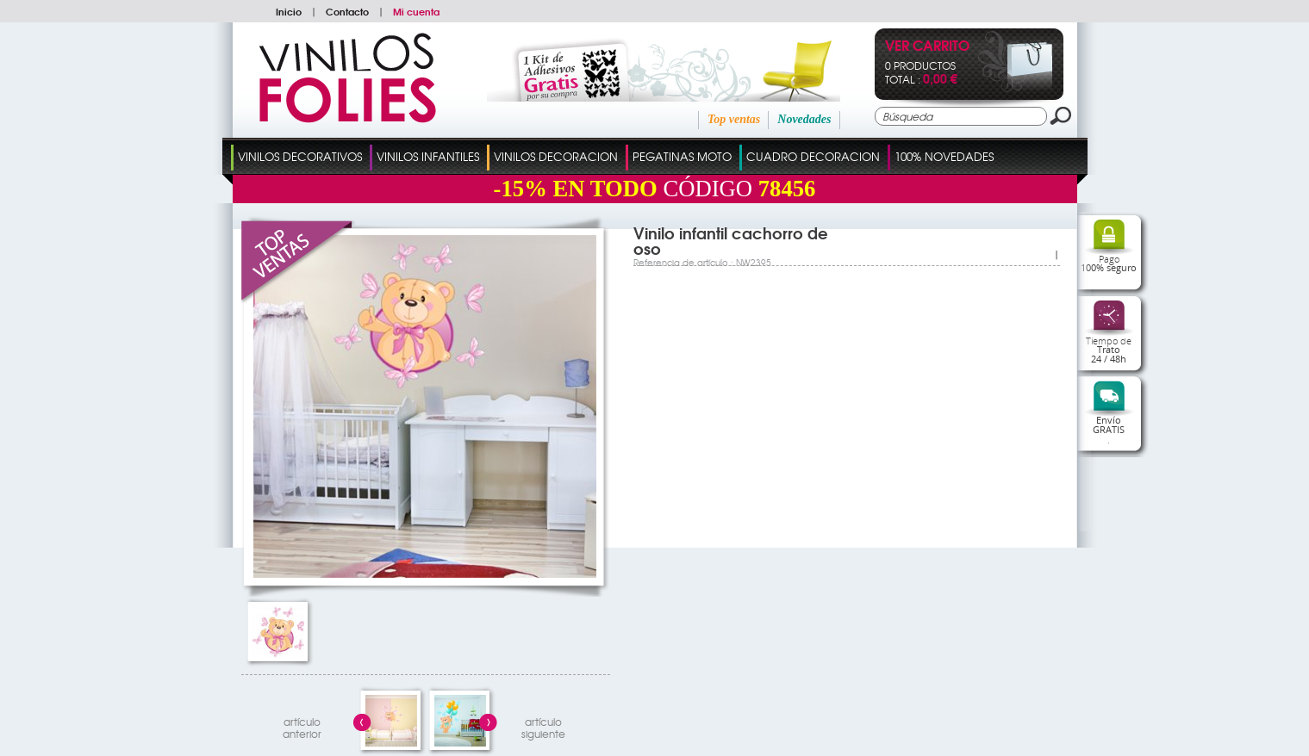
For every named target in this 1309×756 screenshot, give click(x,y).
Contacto (347, 11)
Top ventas (733, 119)
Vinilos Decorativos (300, 156)
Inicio (289, 11)
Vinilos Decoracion (556, 156)
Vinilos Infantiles (428, 156)
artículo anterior (302, 725)
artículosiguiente (543, 725)
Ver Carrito (927, 47)
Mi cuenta (416, 11)
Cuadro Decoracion (813, 156)
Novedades (804, 119)
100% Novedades (944, 156)
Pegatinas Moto (682, 156)
